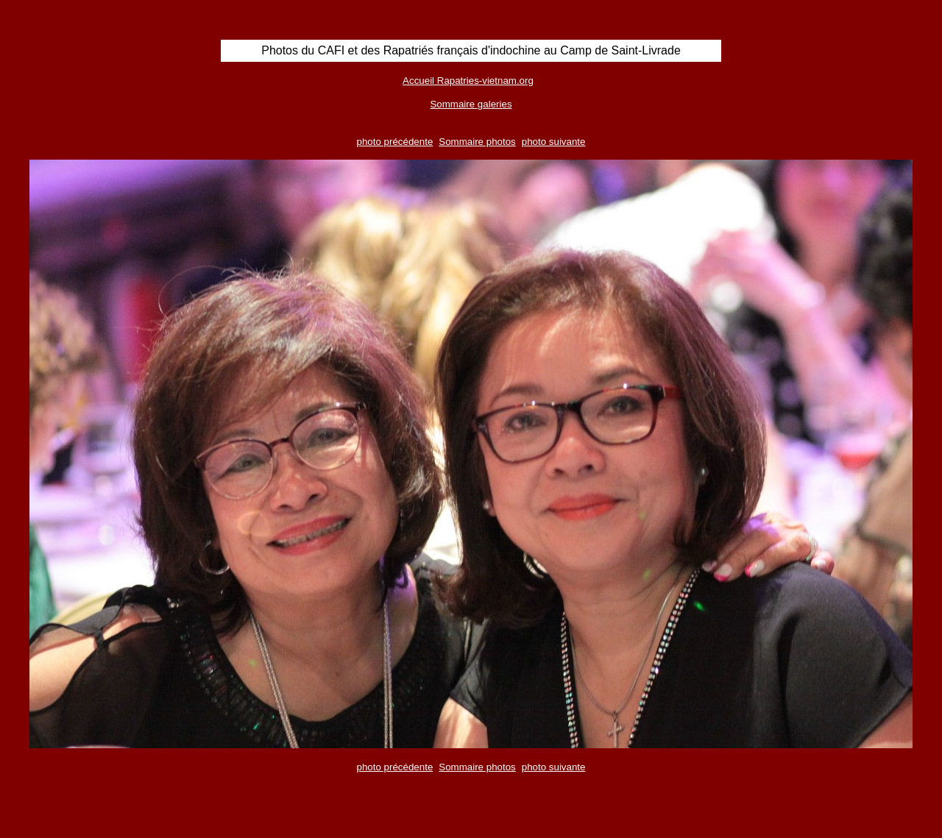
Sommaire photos (477, 141)
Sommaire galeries (470, 104)
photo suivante (554, 141)
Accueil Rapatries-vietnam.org (468, 80)
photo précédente (395, 141)
